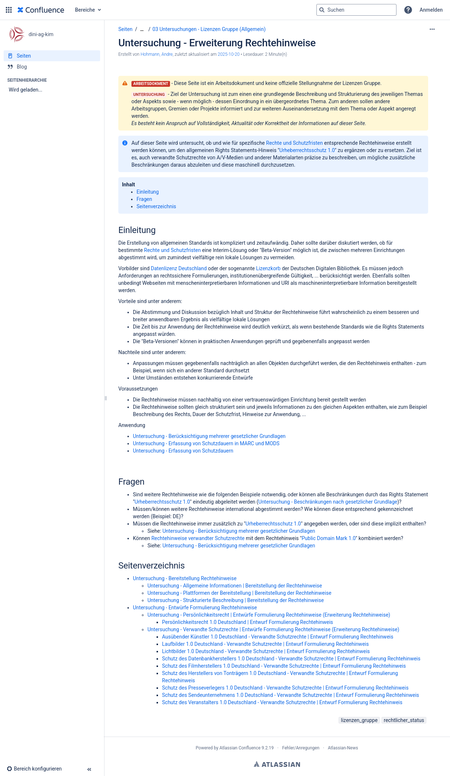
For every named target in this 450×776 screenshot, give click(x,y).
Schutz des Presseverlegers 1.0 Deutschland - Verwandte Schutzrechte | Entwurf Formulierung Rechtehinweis (285, 688)
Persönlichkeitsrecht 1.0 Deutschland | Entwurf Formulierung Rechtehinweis (247, 622)
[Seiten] (52, 55)
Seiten (125, 29)
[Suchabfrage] (356, 10)
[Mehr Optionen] (432, 29)
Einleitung (148, 192)
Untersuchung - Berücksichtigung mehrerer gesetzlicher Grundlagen (209, 436)
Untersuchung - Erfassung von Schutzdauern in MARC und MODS (206, 443)
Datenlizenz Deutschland (179, 268)
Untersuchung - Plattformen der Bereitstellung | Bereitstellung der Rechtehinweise (239, 593)
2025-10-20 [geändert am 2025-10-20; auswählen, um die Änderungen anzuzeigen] (229, 54)
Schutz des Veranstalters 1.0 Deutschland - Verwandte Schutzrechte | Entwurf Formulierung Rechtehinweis (282, 702)
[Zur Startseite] (41, 10)
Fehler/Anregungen (300, 747)
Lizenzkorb (268, 268)
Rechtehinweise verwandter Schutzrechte (198, 538)
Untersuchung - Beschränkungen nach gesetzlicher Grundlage (328, 502)
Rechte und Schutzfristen (294, 143)
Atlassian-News (343, 747)
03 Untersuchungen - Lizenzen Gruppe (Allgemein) (209, 29)
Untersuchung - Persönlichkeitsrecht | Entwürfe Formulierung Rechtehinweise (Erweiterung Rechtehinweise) (268, 615)
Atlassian (277, 764)
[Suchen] (322, 10)
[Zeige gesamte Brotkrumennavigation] (142, 29)
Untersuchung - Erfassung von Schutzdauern (183, 451)
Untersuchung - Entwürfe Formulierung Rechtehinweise (195, 607)
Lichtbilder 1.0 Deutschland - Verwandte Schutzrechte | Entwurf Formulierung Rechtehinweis (266, 651)
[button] (9, 10)
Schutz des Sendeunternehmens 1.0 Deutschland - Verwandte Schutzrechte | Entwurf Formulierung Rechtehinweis (290, 695)
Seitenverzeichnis (156, 206)
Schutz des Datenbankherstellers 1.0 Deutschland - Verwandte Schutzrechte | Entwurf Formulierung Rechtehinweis (291, 658)
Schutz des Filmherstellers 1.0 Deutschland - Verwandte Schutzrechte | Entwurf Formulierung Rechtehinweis (284, 666)
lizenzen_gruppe (359, 720)
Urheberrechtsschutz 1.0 (307, 150)
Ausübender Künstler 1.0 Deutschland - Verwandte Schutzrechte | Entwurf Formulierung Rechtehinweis (277, 637)
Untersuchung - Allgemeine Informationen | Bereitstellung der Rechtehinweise (234, 586)
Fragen (144, 199)
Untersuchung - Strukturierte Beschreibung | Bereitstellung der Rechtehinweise (235, 600)
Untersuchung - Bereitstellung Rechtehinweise (185, 578)
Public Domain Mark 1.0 (328, 538)
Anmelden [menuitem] (431, 10)
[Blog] (52, 66)
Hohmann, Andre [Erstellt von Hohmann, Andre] (157, 54)
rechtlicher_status (404, 720)
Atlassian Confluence (240, 747)
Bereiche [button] (85, 10)
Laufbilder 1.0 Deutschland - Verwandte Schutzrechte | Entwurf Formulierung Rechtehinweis (265, 644)
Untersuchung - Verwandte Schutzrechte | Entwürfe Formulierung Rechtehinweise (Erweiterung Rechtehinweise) (273, 629)
